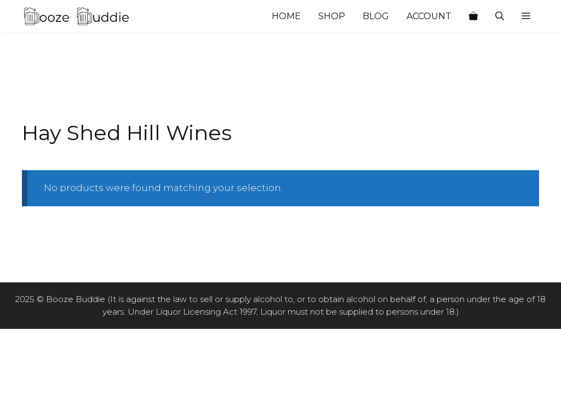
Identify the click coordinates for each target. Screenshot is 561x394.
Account (429, 16)
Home (286, 16)
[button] (526, 16)
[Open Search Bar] (499, 16)
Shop (331, 16)
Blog (376, 16)
